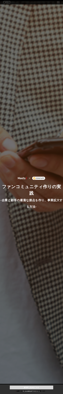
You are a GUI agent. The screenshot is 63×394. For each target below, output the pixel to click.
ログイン (7, 2)
